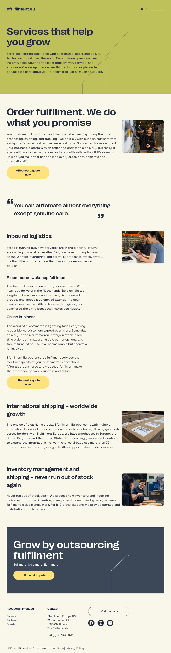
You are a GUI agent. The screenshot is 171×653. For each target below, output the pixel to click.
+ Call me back (108, 611)
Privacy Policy (75, 648)
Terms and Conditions (50, 648)
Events (11, 624)
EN (143, 9)
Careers (11, 616)
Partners (12, 620)
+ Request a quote (34, 575)
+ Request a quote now (28, 172)
